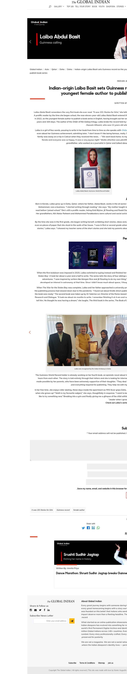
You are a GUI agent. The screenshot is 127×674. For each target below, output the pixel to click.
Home (103, 10)
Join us (83, 663)
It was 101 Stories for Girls (14, 510)
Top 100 (42, 10)
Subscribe (45, 663)
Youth (74, 10)
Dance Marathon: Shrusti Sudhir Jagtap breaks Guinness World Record (75, 573)
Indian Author (98, 81)
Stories (92, 10)
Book (67, 10)
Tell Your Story (55, 10)
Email (121, 474)
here (122, 402)
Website (120, 482)
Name (120, 466)
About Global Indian (64, 601)
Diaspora (83, 10)
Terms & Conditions (60, 663)
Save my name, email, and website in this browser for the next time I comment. (85, 488)
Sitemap (74, 663)
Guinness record (35, 510)
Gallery (31, 10)
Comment (119, 438)
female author (51, 510)
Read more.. (116, 652)
